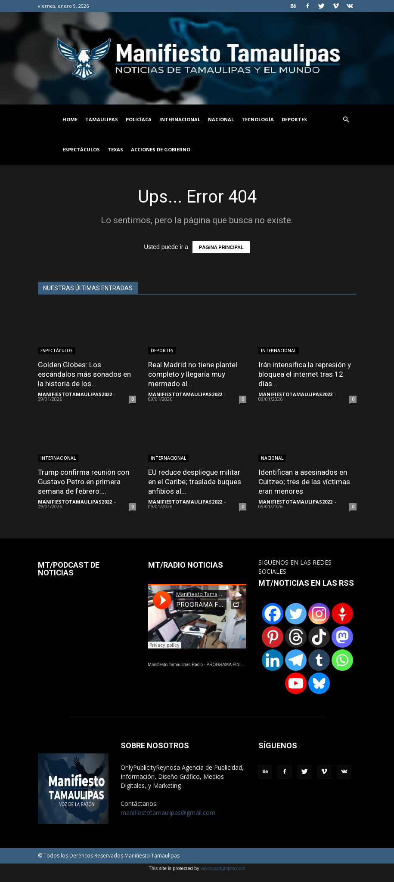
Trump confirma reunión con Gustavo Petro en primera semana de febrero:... (83, 481)
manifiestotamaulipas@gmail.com (168, 812)
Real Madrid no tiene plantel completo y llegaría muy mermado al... (192, 374)
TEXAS (115, 149)
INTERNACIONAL (179, 119)
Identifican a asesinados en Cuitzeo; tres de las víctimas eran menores (304, 481)
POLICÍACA (139, 119)
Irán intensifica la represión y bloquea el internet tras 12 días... (304, 374)
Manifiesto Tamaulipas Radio (175, 664)
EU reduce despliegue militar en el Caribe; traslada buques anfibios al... (194, 481)
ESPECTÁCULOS (81, 149)
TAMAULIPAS (101, 119)
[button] (346, 120)
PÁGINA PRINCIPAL (221, 247)
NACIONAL (221, 119)
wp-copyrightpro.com (223, 868)
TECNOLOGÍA (258, 119)
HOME (70, 119)
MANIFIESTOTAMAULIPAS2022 (75, 394)
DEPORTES (294, 119)
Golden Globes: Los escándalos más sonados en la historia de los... (84, 374)
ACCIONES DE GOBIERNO (160, 149)
